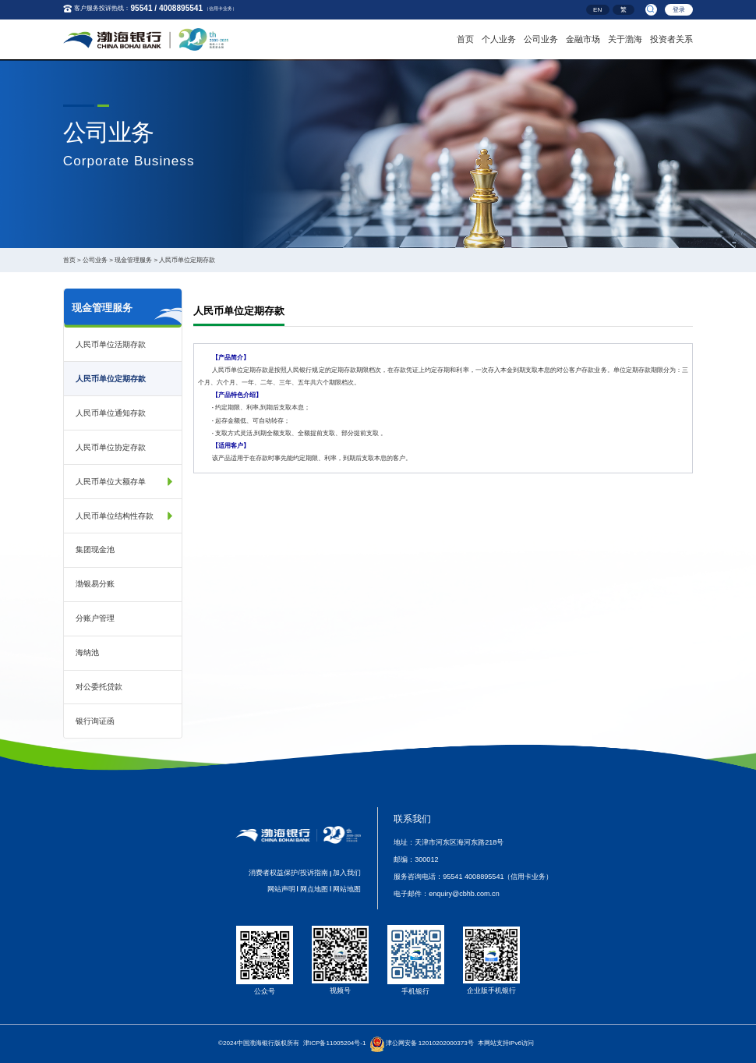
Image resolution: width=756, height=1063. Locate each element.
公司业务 (541, 37)
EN (597, 10)
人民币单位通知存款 (111, 413)
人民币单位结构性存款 (115, 516)
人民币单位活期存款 (111, 344)
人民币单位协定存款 (111, 447)
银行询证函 (95, 721)
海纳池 (87, 652)
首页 (465, 37)
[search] (651, 10)
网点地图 (314, 889)
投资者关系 (671, 37)
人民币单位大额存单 (111, 481)
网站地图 (347, 889)
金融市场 (583, 37)
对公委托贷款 (99, 686)
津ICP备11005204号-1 (334, 1043)
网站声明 (281, 889)
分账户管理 (95, 618)
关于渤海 (625, 37)
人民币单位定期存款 (187, 260)
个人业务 (499, 37)
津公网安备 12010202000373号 (430, 1043)
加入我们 (347, 873)
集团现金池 (95, 549)
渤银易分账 (95, 583)
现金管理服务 (133, 260)
